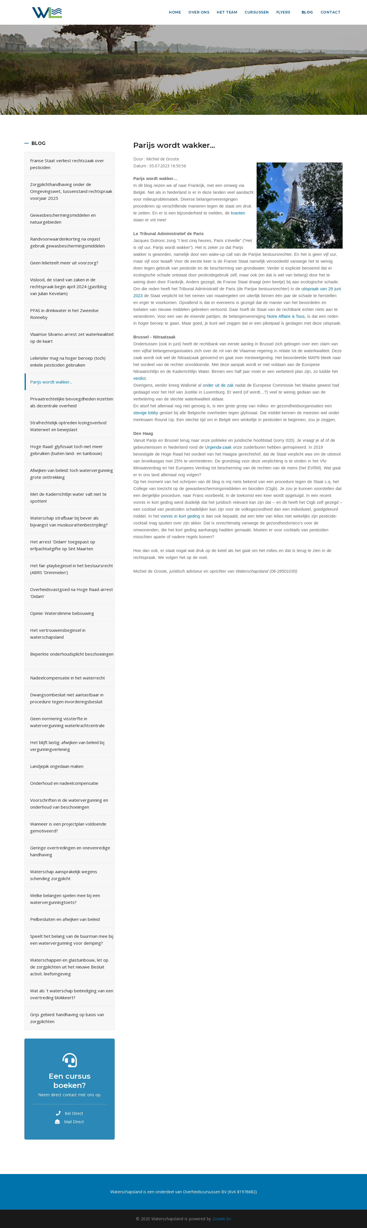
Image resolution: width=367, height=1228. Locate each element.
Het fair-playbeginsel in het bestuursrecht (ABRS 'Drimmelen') (71, 569)
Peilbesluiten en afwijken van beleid (65, 919)
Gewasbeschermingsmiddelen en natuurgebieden (63, 218)
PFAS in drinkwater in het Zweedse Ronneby (64, 313)
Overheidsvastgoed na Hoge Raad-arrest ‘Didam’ (71, 592)
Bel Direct (74, 1113)
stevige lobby (145, 412)
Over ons (198, 12)
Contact (331, 12)
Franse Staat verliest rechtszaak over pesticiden (67, 164)
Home (175, 12)
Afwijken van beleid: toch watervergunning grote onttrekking (71, 473)
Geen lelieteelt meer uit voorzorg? (64, 263)
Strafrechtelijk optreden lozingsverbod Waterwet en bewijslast (68, 426)
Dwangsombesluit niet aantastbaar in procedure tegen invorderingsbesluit (67, 698)
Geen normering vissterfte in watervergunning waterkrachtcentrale (67, 722)
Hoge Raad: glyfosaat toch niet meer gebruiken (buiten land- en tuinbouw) (66, 449)
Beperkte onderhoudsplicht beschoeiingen (72, 654)
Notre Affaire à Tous (285, 316)
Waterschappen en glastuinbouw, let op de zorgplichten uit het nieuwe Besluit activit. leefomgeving (69, 967)
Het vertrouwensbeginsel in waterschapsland (57, 633)
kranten (238, 213)
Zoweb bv (221, 1218)
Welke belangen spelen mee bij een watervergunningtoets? (65, 898)
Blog (307, 12)
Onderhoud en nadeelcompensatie (64, 783)
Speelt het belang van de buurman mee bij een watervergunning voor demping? (71, 939)
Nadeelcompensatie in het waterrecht (67, 678)
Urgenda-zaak (218, 447)
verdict (139, 378)
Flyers (283, 12)
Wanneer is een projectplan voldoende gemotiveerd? (68, 827)
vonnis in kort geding (180, 516)
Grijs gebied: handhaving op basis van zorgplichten (67, 1018)
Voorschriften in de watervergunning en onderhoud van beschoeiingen (69, 803)
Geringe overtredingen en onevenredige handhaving (70, 851)
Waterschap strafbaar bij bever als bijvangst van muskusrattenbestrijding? (69, 521)
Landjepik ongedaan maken (56, 766)
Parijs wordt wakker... (51, 382)
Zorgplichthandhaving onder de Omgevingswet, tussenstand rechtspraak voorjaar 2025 (71, 191)
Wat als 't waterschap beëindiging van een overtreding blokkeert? (71, 994)
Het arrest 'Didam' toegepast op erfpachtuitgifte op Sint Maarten (62, 545)
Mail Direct (74, 1121)
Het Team (227, 12)
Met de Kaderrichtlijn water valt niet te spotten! (68, 497)
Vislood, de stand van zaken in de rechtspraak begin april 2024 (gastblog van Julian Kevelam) (68, 286)
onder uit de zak (218, 385)
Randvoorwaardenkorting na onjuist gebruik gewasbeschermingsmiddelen (67, 242)
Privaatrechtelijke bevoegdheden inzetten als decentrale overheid (71, 402)
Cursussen (257, 12)
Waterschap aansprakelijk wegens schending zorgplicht (63, 875)
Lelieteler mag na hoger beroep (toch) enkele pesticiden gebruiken (68, 361)
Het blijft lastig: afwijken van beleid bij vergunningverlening (67, 745)
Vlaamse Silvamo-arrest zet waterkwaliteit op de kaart (72, 337)
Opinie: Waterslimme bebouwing (62, 613)
